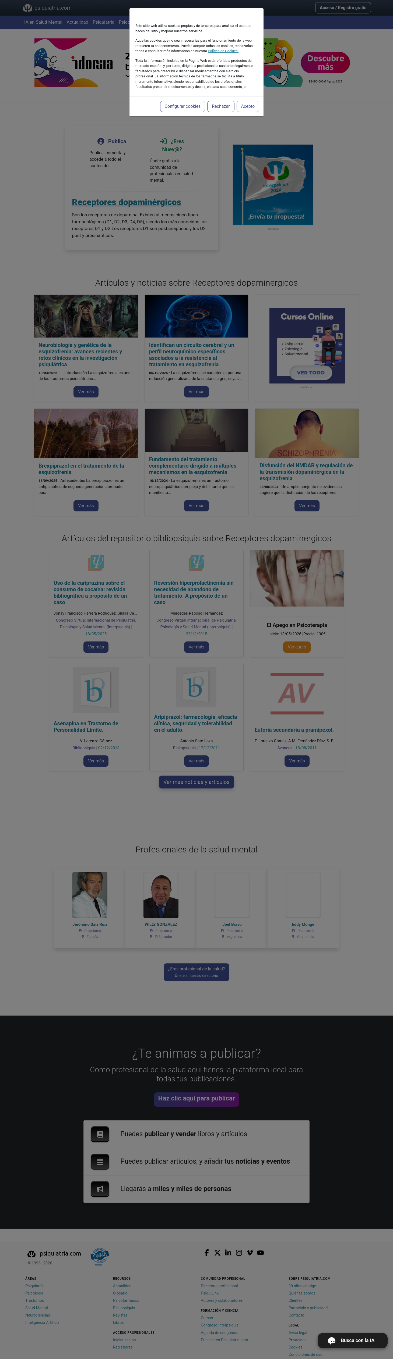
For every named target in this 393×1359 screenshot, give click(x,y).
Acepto (248, 106)
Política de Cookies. (223, 51)
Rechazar (221, 106)
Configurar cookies (183, 106)
